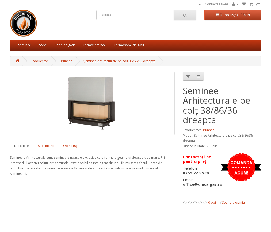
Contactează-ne (217, 4)
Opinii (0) (70, 146)
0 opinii (213, 202)
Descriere (21, 146)
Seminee (24, 45)
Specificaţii (46, 146)
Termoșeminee (94, 45)
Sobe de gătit (65, 45)
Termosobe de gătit (129, 45)
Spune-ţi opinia (233, 202)
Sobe (43, 45)
